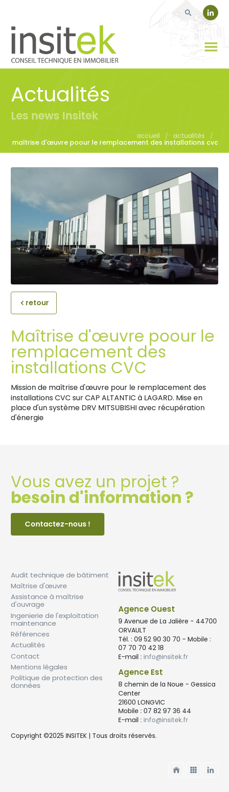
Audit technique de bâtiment (60, 575)
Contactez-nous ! (57, 524)
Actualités (189, 136)
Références (30, 634)
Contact (25, 656)
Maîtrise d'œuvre (39, 586)
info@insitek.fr (166, 656)
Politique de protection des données (57, 681)
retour (33, 303)
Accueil (148, 136)
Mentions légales (39, 667)
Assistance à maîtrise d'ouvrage (47, 600)
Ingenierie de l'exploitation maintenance (55, 619)
